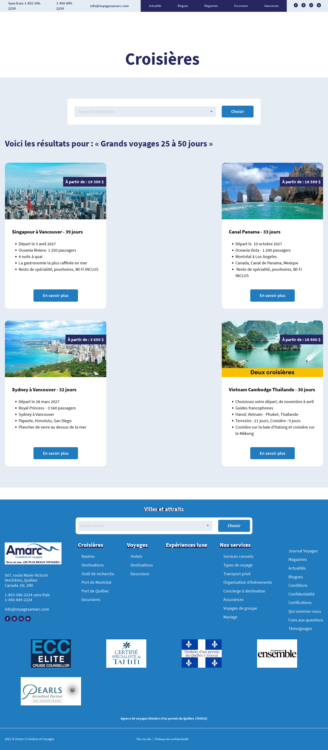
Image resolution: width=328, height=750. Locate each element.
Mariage (230, 617)
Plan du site (144, 739)
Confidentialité (301, 594)
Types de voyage (238, 565)
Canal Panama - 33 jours (254, 232)
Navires (88, 556)
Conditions (298, 585)
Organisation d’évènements (247, 582)
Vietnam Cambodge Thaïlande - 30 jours (272, 389)
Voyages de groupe (240, 608)
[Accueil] (33, 554)
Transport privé (236, 573)
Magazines (211, 6)
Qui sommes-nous (304, 611)
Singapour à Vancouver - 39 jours (47, 232)
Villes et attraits (164, 509)
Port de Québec (95, 591)
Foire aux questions (305, 620)
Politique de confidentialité (171, 739)
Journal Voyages (303, 551)
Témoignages (300, 628)
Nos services (235, 545)
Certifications (300, 602)
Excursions (241, 6)
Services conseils (238, 556)
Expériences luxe (186, 545)
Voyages (137, 545)
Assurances (271, 6)
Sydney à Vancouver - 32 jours (44, 389)
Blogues (183, 6)
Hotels (136, 556)
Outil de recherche (98, 573)
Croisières (90, 545)
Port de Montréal (96, 582)
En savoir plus (56, 295)
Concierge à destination (244, 591)
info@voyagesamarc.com (27, 609)
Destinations (93, 565)
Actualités (155, 6)
